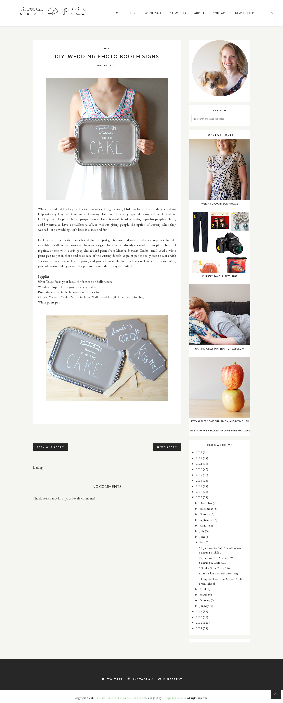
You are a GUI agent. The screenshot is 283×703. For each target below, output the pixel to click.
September (207, 520)
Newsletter (139, 39)
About (94, 39)
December (206, 503)
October (205, 514)
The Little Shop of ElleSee (110, 698)
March (204, 594)
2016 (199, 492)
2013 (199, 617)
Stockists (73, 39)
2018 (199, 480)
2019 (199, 475)
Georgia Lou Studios (174, 698)
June (203, 536)
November (207, 508)
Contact (115, 39)
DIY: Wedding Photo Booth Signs (220, 573)
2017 (199, 486)
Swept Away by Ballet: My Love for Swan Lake (220, 430)
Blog (12, 39)
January (204, 606)
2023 (199, 452)
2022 (199, 458)
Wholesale (48, 39)
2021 (199, 464)
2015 (199, 497)
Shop (28, 39)
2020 (199, 469)
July (202, 531)
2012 (199, 622)
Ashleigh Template (137, 698)
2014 (199, 611)
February (205, 600)
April (203, 589)
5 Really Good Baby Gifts (214, 568)
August (204, 525)
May (203, 542)
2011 (199, 628)
